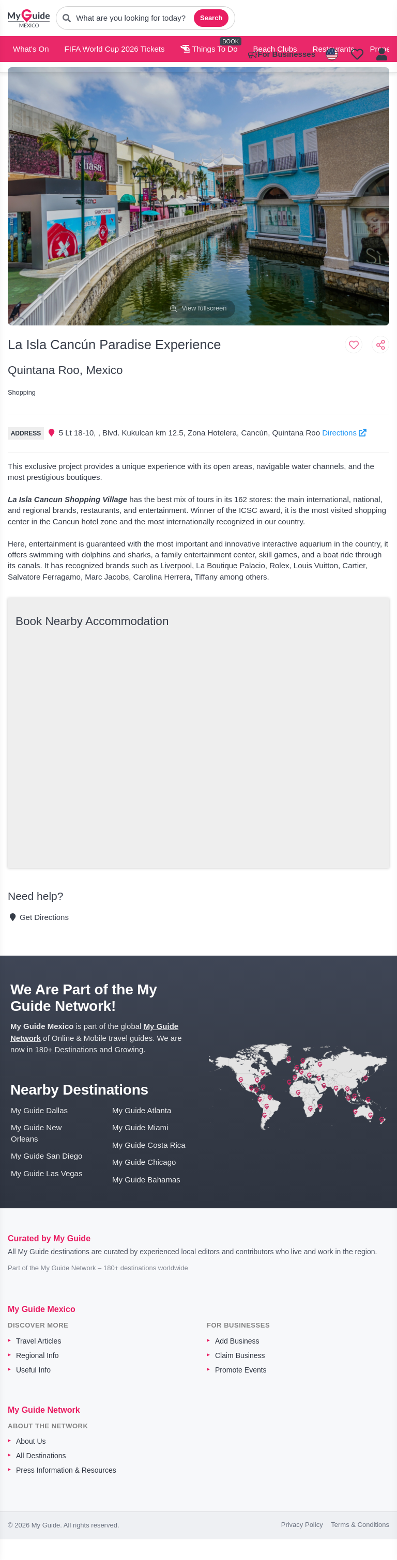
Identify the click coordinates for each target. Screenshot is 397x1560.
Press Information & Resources (66, 1470)
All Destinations (41, 1456)
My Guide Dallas (39, 1110)
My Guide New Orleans (36, 1133)
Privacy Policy (302, 1524)
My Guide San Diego (46, 1155)
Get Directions (38, 917)
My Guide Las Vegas (46, 1173)
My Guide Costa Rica (149, 1145)
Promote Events (241, 1370)
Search (211, 18)
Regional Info (37, 1355)
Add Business (237, 1341)
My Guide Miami (140, 1127)
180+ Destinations (66, 1049)
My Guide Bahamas (146, 1179)
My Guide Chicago (144, 1162)
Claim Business (240, 1355)
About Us (31, 1441)
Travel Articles (38, 1341)
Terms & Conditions (360, 1524)
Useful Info (33, 1370)
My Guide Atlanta (141, 1110)
